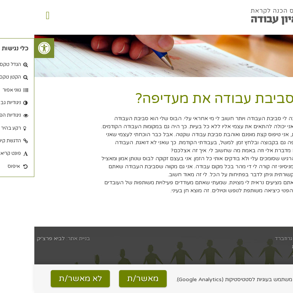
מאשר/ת (108, 278)
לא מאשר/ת (46, 278)
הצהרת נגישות (274, 246)
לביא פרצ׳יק (17, 238)
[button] (10, 48)
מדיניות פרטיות (274, 254)
